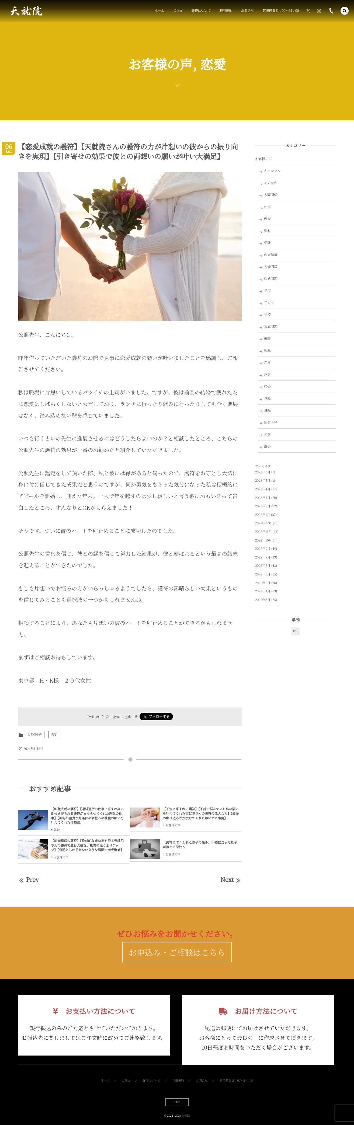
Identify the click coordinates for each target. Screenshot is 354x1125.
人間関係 (270, 194)
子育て (269, 302)
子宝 (267, 290)
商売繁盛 (270, 254)
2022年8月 (262, 557)
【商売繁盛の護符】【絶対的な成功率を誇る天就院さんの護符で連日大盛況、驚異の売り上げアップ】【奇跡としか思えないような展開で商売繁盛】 (87, 845)
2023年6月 (262, 472)
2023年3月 (262, 497)
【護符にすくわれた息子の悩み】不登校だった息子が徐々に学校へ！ (200, 844)
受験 (267, 242)
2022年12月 (263, 523)
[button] (345, 11)
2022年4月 (262, 591)
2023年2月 (262, 506)
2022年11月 (263, 531)
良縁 (267, 398)
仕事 (267, 206)
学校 (267, 314)
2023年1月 (262, 514)
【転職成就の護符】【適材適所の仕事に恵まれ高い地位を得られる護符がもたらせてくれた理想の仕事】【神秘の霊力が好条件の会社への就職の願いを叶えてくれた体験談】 (87, 816)
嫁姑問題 (270, 278)
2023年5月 (262, 480)
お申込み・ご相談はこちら (177, 961)
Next (231, 879)
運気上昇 (270, 422)
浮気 (267, 374)
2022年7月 (262, 565)
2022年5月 (262, 583)
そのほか (270, 182)
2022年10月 (263, 540)
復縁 (267, 350)
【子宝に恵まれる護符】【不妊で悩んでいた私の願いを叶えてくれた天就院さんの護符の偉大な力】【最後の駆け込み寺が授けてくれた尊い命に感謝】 (201, 813)
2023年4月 (262, 489)
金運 (267, 434)
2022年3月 (262, 600)
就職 (57, 830)
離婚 (267, 446)
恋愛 (54, 734)
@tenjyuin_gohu (119, 716)
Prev (28, 879)
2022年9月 (262, 548)
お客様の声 (34, 734)
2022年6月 (262, 574)
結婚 (267, 386)
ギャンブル (272, 170)
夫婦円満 (270, 266)
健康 (267, 218)
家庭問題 (270, 326)
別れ (267, 230)
